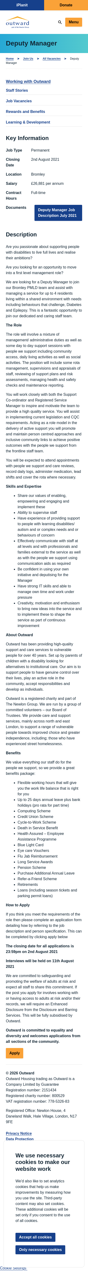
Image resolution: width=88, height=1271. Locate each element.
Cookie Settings (13, 1268)
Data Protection (20, 1139)
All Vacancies (52, 58)
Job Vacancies (19, 101)
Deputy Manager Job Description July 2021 (57, 213)
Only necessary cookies (40, 1250)
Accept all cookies (35, 1237)
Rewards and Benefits (25, 112)
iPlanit (22, 5)
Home (10, 58)
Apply (14, 1053)
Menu (74, 22)
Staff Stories (17, 90)
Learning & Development (28, 122)
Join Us (28, 58)
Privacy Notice (19, 1133)
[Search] (60, 22)
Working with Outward (28, 81)
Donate (66, 5)
